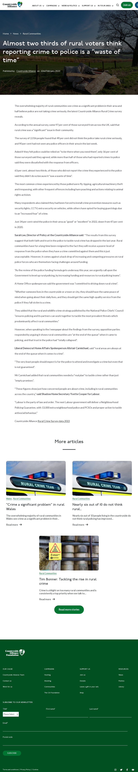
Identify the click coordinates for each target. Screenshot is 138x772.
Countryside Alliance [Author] (26, 71)
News (16, 33)
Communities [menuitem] (49, 687)
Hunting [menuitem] (47, 675)
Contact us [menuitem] (7, 681)
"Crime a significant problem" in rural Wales (35, 507)
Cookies (35, 769)
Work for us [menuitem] (7, 687)
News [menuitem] (121, 675)
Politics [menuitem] (121, 681)
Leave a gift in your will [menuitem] (89, 687)
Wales (9, 498)
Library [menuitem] (121, 687)
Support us (87, 6)
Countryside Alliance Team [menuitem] (13, 675)
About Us (36, 6)
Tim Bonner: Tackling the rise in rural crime (68, 582)
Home (6, 33)
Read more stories (66, 608)
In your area (104, 6)
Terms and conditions (11, 769)
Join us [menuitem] (82, 675)
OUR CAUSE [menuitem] (8, 669)
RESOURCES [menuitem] (123, 669)
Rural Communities (32, 33)
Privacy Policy (25, 769)
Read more (12, 524)
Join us (127, 4)
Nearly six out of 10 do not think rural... (97, 507)
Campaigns (51, 6)
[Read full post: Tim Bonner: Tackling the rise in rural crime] (69, 553)
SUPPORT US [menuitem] (85, 669)
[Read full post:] (36, 478)
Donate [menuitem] (83, 681)
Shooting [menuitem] (47, 681)
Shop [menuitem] (82, 693)
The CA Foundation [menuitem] (52, 693)
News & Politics (69, 6)
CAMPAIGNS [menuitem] (49, 669)
